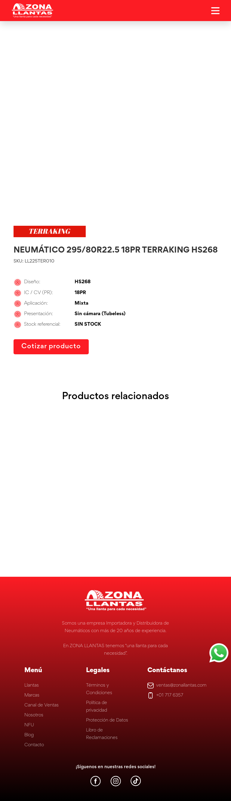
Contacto (34, 745)
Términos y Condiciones (99, 689)
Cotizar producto (51, 346)
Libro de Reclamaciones (102, 734)
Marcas (31, 695)
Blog (29, 735)
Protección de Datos (107, 720)
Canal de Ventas (41, 705)
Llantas (31, 685)
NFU (29, 725)
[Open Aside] (215, 10)
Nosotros (33, 715)
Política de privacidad (96, 707)
